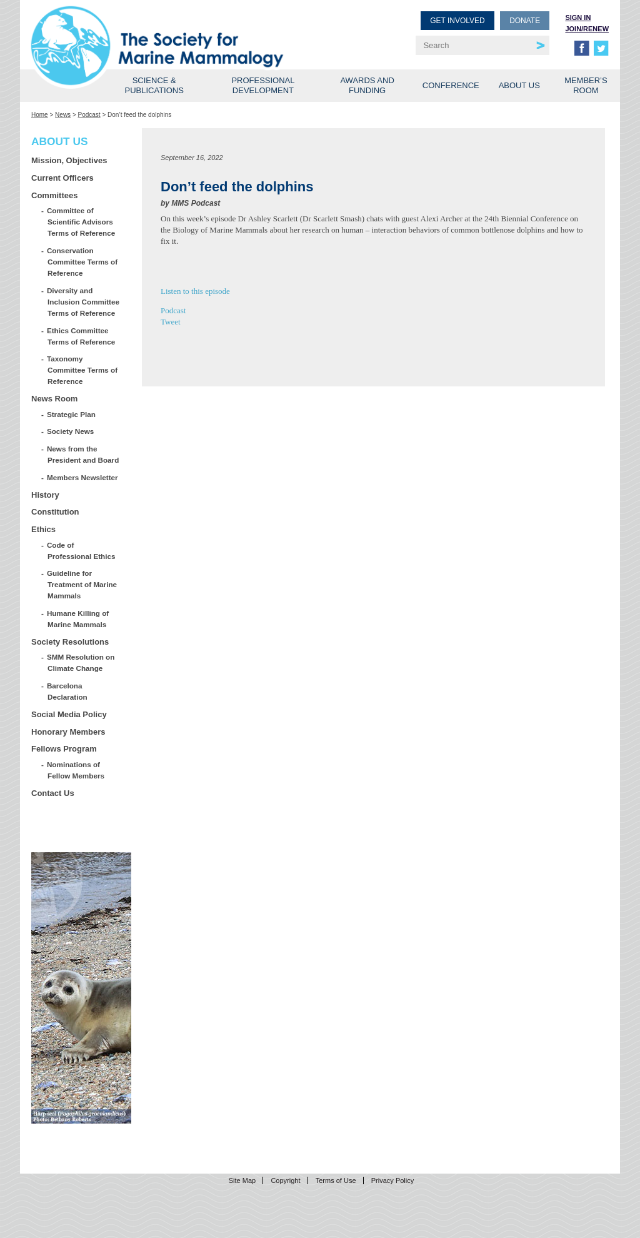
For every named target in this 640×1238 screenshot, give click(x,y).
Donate (524, 20)
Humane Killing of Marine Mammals (78, 618)
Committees (54, 195)
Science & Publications (154, 85)
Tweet (171, 321)
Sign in (578, 17)
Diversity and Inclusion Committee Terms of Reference (83, 301)
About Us (519, 85)
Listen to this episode (195, 291)
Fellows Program (64, 748)
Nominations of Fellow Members (76, 770)
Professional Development (262, 85)
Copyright (285, 1180)
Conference (450, 85)
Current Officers (62, 178)
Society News (71, 431)
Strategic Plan (72, 414)
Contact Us (52, 793)
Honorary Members (68, 732)
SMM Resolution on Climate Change (81, 662)
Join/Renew (587, 29)
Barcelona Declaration (68, 691)
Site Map (242, 1180)
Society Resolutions (70, 642)
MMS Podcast (195, 203)
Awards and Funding (367, 85)
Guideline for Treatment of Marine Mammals (82, 584)
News (63, 114)
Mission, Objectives (69, 160)
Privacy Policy (392, 1180)
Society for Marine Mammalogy (178, 30)
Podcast (89, 114)
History (45, 495)
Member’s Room (586, 85)
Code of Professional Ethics (81, 550)
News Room (54, 398)
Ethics (43, 529)
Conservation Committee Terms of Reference (83, 261)
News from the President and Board (83, 454)
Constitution (55, 511)
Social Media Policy (69, 714)
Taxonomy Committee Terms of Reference (83, 370)
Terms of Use (336, 1180)
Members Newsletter (83, 477)
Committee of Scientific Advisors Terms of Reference (81, 221)
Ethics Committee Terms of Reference (81, 336)
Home (39, 114)
